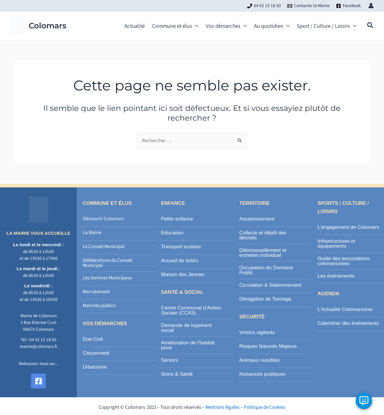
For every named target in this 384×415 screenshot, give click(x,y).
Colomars (47, 25)
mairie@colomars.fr (38, 346)
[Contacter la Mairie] (308, 6)
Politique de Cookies (264, 407)
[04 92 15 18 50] (264, 6)
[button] (173, 26)
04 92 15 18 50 (42, 339)
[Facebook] (348, 6)
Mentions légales (222, 407)
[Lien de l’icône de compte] (371, 5)
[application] (195, 26)
